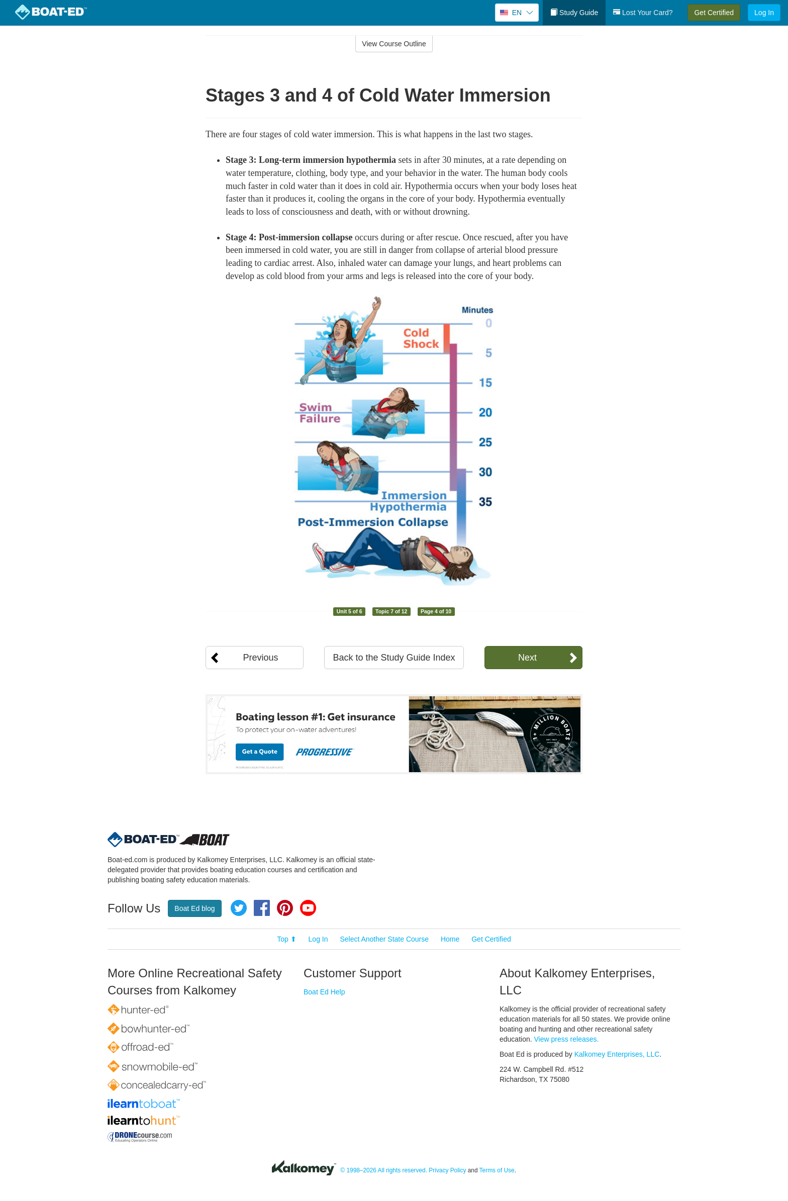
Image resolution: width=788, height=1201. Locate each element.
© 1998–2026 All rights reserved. (383, 1170)
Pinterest (285, 908)
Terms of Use (497, 1170)
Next (527, 658)
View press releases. (566, 1039)
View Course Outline (394, 44)
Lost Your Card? (642, 13)
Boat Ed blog (194, 908)
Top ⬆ (286, 939)
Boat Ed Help (324, 992)
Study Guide (574, 13)
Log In (764, 13)
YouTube (308, 908)
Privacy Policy (447, 1170)
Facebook (262, 908)
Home (450, 939)
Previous (260, 658)
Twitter (239, 908)
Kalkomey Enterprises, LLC (617, 1054)
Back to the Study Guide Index (394, 658)
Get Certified (714, 13)
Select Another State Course (384, 939)
